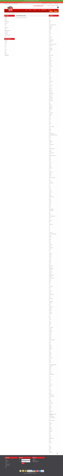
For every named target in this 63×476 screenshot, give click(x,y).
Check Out (55, 11)
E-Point (50, 118)
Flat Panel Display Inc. (52, 148)
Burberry (50, 63)
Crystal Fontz (50, 85)
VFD (5, 36)
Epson (50, 137)
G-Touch (50, 162)
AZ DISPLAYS (51, 49)
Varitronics (50, 427)
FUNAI (50, 158)
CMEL (50, 74)
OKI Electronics (51, 301)
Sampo (50, 352)
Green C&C (50, 181)
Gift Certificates (6, 3)
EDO (49, 119)
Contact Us (53, 5)
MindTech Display (51, 275)
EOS (49, 136)
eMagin (50, 129)
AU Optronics (50, 45)
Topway (50, 408)
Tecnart (50, 392)
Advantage (50, 26)
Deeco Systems (51, 100)
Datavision (50, 96)
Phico (50, 316)
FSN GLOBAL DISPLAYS (52, 155)
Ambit (50, 31)
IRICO (50, 221)
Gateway (50, 166)
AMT (49, 34)
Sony (49, 371)
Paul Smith (50, 313)
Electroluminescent (7, 21)
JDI (49, 231)
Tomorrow (50, 401)
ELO (49, 125)
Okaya (50, 297)
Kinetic (50, 235)
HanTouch (50, 191)
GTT (49, 184)
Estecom (50, 140)
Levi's (50, 250)
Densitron (50, 104)
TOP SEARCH (51, 403)
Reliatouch (50, 346)
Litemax (50, 257)
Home (6, 13)
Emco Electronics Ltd (51, 133)
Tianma (5, 52)
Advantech (50, 27)
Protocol (50, 337)
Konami (50, 239)
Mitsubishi (50, 276)
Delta (49, 103)
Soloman (50, 370)
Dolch (50, 111)
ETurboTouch (50, 141)
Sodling (50, 368)
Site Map (57, 5)
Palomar (50, 308)
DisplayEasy (50, 108)
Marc (49, 264)
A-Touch (50, 20)
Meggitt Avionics (51, 268)
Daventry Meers (51, 97)
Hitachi (50, 199)
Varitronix (50, 428)
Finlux (50, 147)
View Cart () (56, 3)
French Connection (51, 152)
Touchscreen (6, 33)
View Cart (51, 11)
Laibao (50, 246)
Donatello (50, 114)
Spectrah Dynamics (51, 374)
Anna (49, 38)
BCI (49, 53)
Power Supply (6, 27)
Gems (50, 170)
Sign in (12, 3)
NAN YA (50, 280)
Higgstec (50, 195)
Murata (50, 279)
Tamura (50, 386)
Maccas (50, 261)
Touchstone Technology (52, 417)
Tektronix (50, 393)
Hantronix (50, 192)
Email (19, 461)
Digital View (50, 107)
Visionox (50, 435)
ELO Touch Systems (51, 126)
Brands (8, 13)
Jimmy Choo (50, 232)
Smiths (50, 367)
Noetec (50, 291)
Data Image (50, 92)
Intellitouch (50, 220)
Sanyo (50, 356)
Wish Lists (51, 3)
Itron (49, 225)
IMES (49, 213)
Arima (50, 42)
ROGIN (50, 349)
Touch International (51, 416)
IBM (49, 206)
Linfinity (50, 254)
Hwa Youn (50, 202)
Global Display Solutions (52, 177)
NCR (49, 283)
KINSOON (50, 236)
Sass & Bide (50, 357)
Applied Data (50, 41)
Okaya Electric (51, 298)
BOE (49, 59)
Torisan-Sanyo (51, 411)
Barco (50, 52)
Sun (49, 378)
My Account (9, 3)
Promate (50, 334)
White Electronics (51, 438)
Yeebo (50, 446)
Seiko (50, 359)
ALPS (50, 30)
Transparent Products (52, 420)
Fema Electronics (51, 144)
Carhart (50, 64)
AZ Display (50, 48)
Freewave (50, 151)
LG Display (50, 253)
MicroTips (50, 272)
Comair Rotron (51, 81)
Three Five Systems (51, 396)
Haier (49, 188)
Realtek (50, 345)
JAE (49, 228)
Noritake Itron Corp (51, 294)
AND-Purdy (50, 37)
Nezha (50, 287)
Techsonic (50, 390)
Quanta (50, 342)
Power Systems (51, 327)
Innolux (5, 46)
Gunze (50, 187)
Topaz (50, 404)
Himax (50, 198)
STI (49, 375)
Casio (50, 67)
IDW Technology (51, 210)
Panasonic (50, 309)
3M (49, 19)
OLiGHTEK (50, 302)
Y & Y (50, 445)
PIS (49, 320)
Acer (49, 23)
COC (49, 75)
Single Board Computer (7, 30)
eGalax (50, 122)
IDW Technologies (51, 209)
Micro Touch (50, 269)
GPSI (49, 180)
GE (49, 169)
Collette (50, 78)
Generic (50, 173)
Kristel (50, 242)
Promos (50, 335)
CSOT (50, 86)
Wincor (50, 439)
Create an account (16, 3)
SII (49, 363)
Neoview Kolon (51, 286)
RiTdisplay (50, 348)
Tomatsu (50, 400)
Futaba (50, 159)
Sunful (50, 381)
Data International (51, 93)
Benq (49, 56)
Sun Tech (50, 379)
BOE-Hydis (50, 60)
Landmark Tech (51, 247)
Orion (49, 305)
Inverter (6, 24)
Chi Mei (50, 70)
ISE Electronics (51, 224)
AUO (5, 43)
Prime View (50, 330)
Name (20, 459)
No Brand (50, 290)
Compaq (50, 82)
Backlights (6, 17)
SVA (49, 382)
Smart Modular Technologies (52, 364)
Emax (50, 130)
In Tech (50, 214)
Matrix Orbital (50, 265)
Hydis (50, 203)
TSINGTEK (50, 423)
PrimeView (50, 331)
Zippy (49, 449)
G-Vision (50, 163)
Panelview (50, 312)
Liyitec (50, 258)
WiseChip (50, 442)
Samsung (6, 40)
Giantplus (50, 174)
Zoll (49, 450)
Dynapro (50, 115)
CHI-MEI (50, 71)
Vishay (50, 434)
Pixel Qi (50, 323)
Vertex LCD (50, 431)
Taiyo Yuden (50, 385)
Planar (50, 324)
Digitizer (6, 20)
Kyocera (6, 53)
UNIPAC (50, 424)
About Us (48, 5)
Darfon (50, 89)
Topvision (50, 407)
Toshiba (6, 49)
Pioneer (50, 319)
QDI (49, 341)
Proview (50, 338)
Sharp (50, 360)
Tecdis (50, 389)
